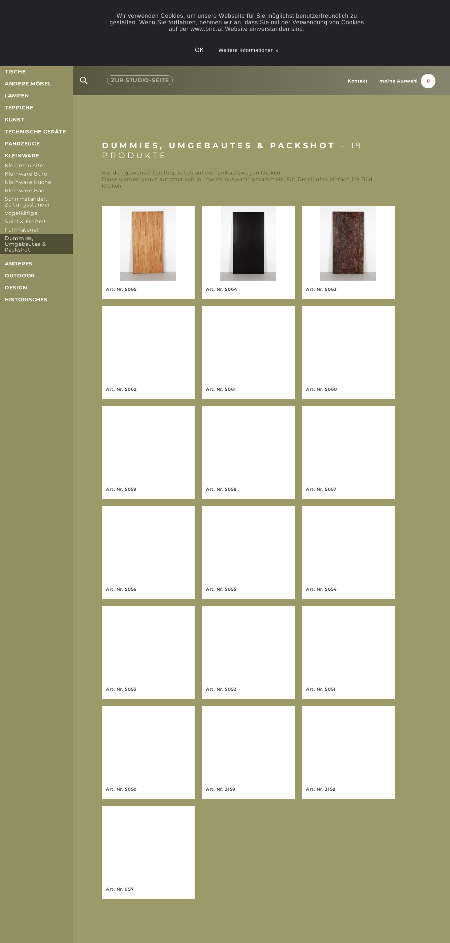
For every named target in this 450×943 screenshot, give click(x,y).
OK (199, 50)
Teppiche (19, 107)
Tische (15, 71)
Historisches (26, 299)
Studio (140, 80)
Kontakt (358, 81)
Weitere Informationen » (249, 50)
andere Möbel (28, 83)
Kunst (14, 119)
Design (16, 287)
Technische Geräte (35, 131)
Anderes (18, 263)
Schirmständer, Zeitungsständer (28, 202)
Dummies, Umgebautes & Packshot (25, 244)
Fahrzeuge (22, 143)
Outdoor (20, 275)
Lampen (17, 95)
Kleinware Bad (25, 190)
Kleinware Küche (28, 182)
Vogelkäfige (21, 213)
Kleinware (22, 155)
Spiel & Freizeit (25, 221)
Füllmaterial (22, 229)
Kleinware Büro (26, 173)
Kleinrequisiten (26, 165)
